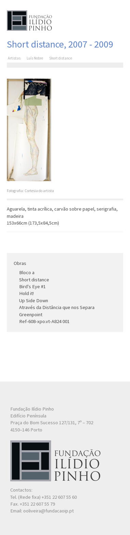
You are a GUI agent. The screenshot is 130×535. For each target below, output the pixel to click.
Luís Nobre (35, 58)
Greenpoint (30, 314)
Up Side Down (33, 300)
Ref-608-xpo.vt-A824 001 (44, 321)
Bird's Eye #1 (32, 286)
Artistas (14, 58)
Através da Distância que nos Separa (57, 307)
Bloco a (26, 272)
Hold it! (26, 293)
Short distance (34, 280)
